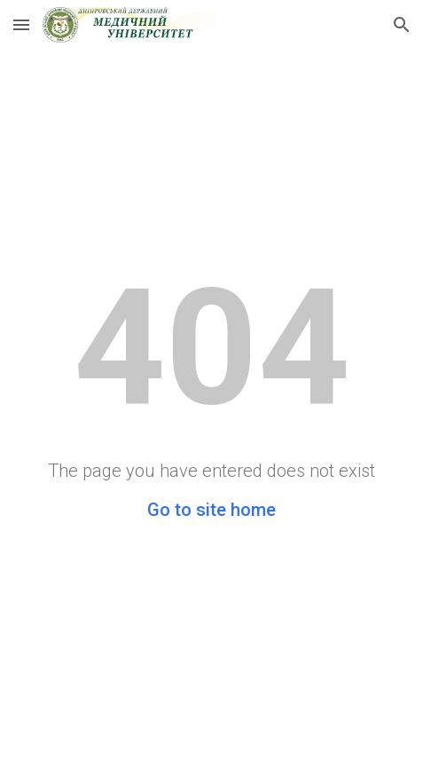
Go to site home (211, 509)
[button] (21, 24)
